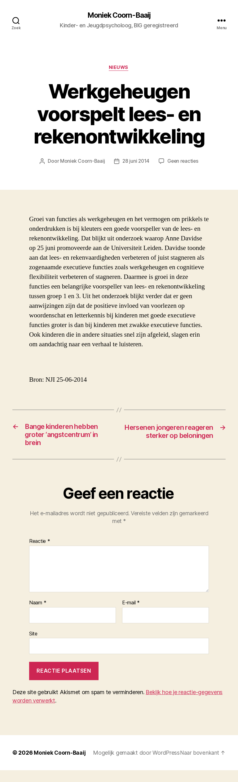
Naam (37, 606)
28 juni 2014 (136, 162)
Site (33, 637)
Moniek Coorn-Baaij (118, 15)
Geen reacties (184, 162)
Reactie (39, 545)
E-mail (131, 606)
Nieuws (119, 68)
